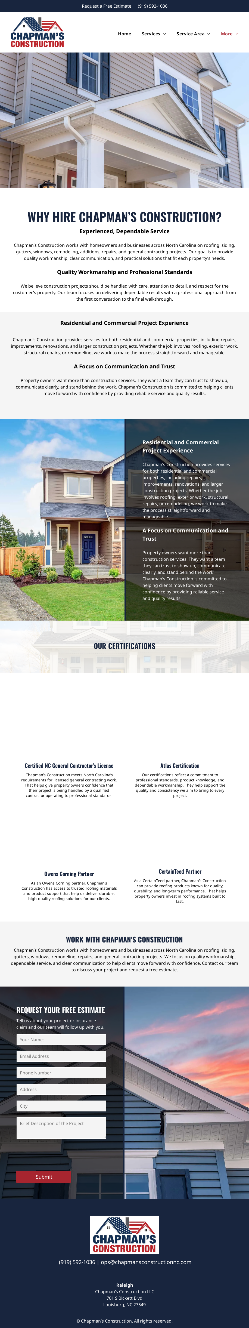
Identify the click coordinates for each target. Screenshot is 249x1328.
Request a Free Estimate (106, 6)
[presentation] (58, 1154)
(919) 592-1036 (152, 6)
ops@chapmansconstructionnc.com (146, 1262)
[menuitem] (119, 33)
